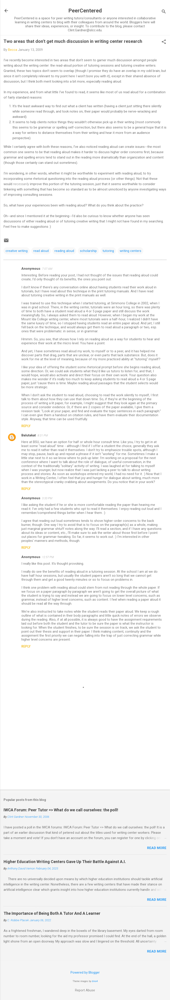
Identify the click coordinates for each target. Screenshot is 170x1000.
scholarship (88, 251)
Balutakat (28, 435)
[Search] (163, 12)
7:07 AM (47, 268)
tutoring (108, 251)
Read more (156, 848)
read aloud (41, 251)
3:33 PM (47, 498)
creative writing (17, 251)
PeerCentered (85, 11)
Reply (25, 426)
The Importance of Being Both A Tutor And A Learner (52, 913)
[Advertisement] (85, 751)
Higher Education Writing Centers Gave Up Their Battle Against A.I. (65, 861)
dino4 (95, 981)
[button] (163, 42)
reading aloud (64, 251)
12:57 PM (48, 557)
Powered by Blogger (85, 972)
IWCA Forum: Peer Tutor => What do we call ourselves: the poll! (61, 810)
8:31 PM (43, 435)
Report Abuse (85, 990)
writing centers (130, 251)
